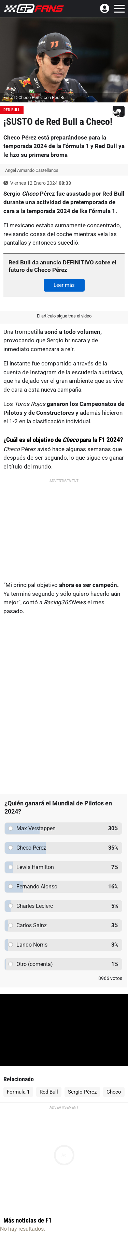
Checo (113, 1092)
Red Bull (11, 110)
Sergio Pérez (82, 1092)
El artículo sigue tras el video (64, 315)
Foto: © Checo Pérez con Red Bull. (36, 97)
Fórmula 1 (18, 1092)
